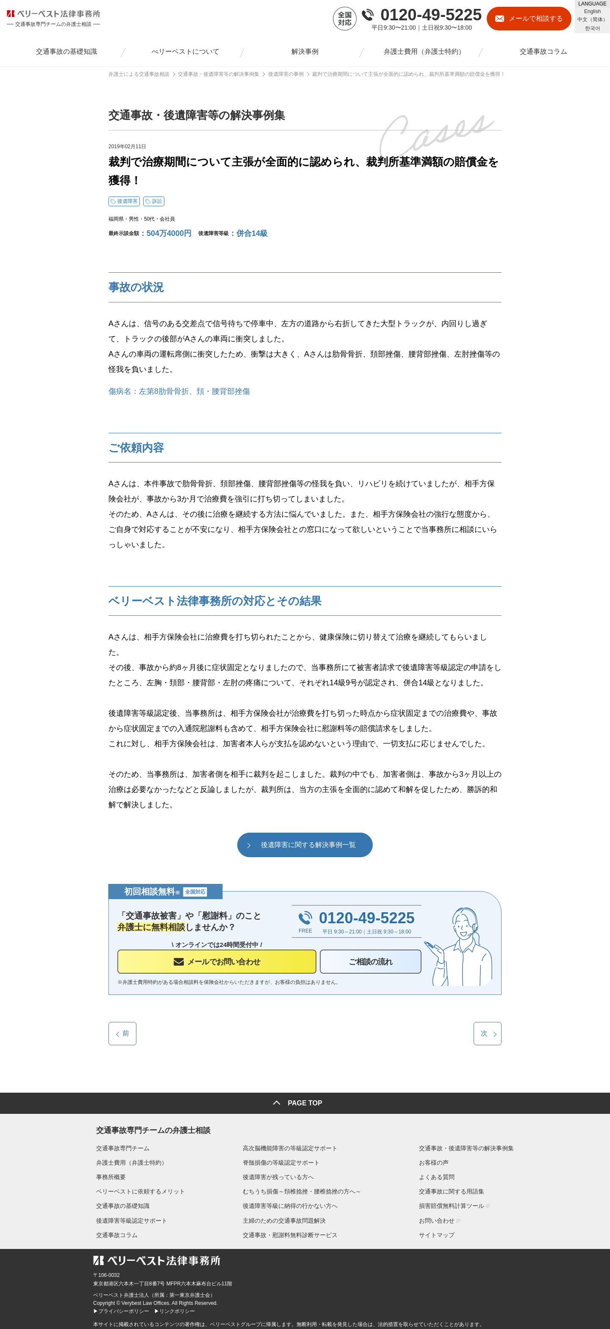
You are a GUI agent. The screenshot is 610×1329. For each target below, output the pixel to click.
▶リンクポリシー (174, 1308)
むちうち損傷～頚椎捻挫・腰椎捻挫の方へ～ (302, 1188)
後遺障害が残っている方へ (278, 1174)
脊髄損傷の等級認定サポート (281, 1159)
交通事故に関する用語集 (454, 1188)
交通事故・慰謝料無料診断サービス (290, 1231)
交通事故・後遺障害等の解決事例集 (469, 1144)
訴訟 (157, 201)
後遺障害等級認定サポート (128, 1217)
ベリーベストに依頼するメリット (137, 1188)
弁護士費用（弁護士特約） (128, 1159)
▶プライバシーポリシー (121, 1308)
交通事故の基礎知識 (120, 1202)
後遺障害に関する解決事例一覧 (308, 844)
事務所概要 (108, 1174)
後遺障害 (127, 201)
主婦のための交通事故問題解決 (284, 1217)
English (592, 11)
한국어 (592, 28)
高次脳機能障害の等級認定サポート (290, 1144)
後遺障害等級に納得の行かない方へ (290, 1202)
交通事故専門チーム (120, 1144)
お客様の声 (437, 1159)
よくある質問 (440, 1174)
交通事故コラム (114, 1231)
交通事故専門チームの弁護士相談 (150, 1125)
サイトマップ (440, 1231)
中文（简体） (592, 19)
